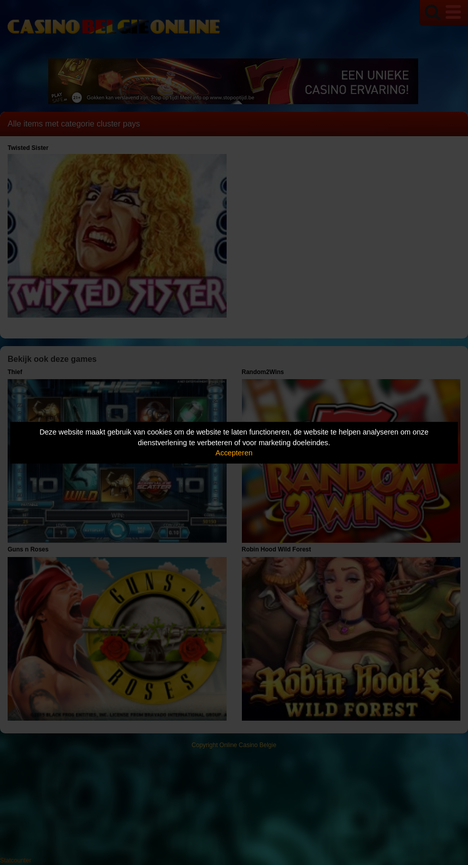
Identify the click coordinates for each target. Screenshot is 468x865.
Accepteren (234, 453)
